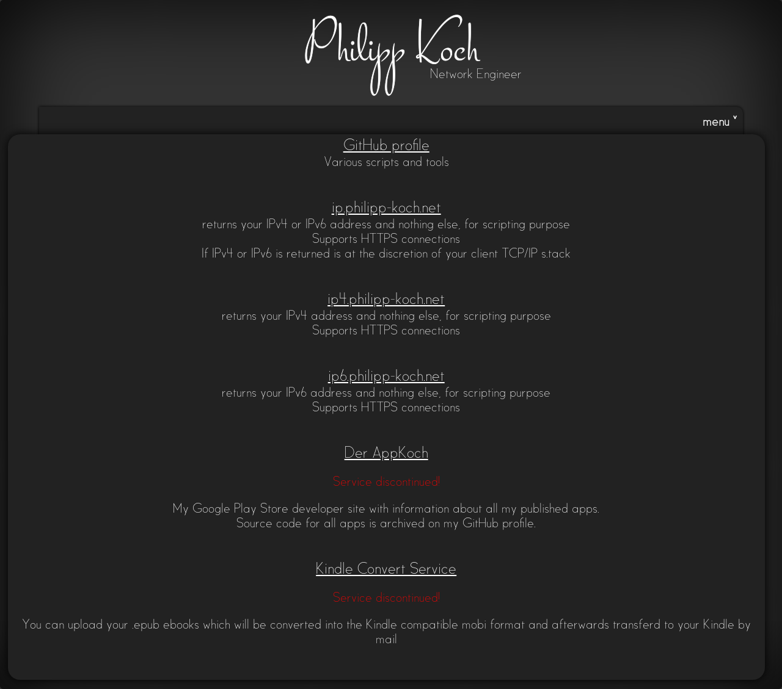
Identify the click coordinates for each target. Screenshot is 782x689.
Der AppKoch (386, 454)
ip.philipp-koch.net (386, 208)
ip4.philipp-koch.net (386, 300)
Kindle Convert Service (386, 570)
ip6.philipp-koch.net (386, 377)
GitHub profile (386, 146)
